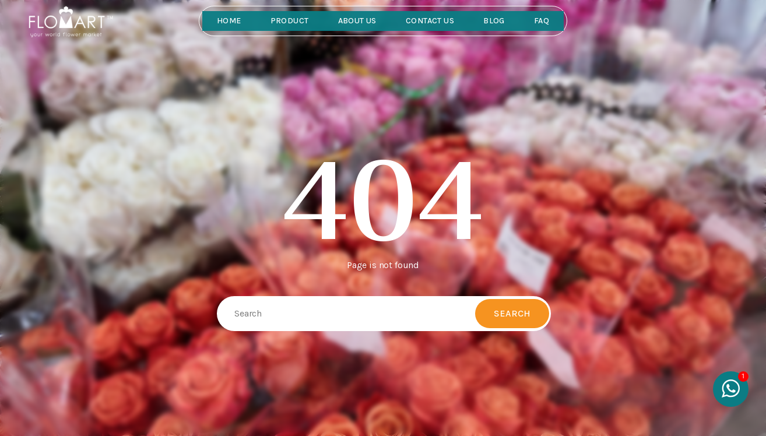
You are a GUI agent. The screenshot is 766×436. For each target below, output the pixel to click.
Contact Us (430, 21)
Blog (494, 21)
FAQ (541, 21)
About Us (357, 21)
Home (229, 21)
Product (289, 21)
